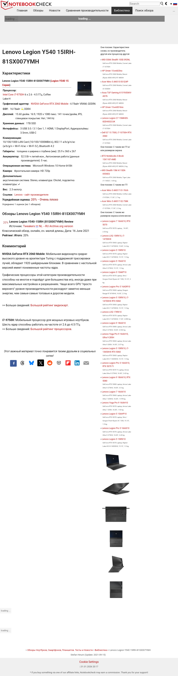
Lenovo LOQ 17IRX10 (112, 312)
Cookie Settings (89, 662)
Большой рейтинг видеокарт (49, 305)
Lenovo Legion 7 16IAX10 (114, 392)
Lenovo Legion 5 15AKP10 (114, 272)
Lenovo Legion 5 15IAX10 (114, 261)
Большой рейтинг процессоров (51, 329)
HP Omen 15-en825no (112, 71)
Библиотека (122, 10)
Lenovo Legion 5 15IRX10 (114, 250)
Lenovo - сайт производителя (31, 194)
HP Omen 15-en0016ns (112, 107)
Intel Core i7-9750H (13, 94)
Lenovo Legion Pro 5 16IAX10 (115, 428)
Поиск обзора (144, 10)
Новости (54, 10)
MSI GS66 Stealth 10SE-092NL (116, 59)
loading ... (11, 18)
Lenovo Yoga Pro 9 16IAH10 (115, 403)
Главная (22, 10)
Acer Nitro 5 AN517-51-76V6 (115, 190)
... (174, 10)
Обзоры (38, 10)
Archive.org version (61, 226)
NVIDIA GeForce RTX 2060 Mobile (49, 103)
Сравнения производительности (87, 10)
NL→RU (44, 226)
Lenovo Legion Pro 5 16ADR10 (116, 286)
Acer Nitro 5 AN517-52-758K (115, 201)
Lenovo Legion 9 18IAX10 (114, 323)
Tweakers (29, 226)
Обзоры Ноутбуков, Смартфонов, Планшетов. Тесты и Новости (60, 650)
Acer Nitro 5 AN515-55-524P (115, 82)
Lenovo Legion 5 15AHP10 (114, 414)
